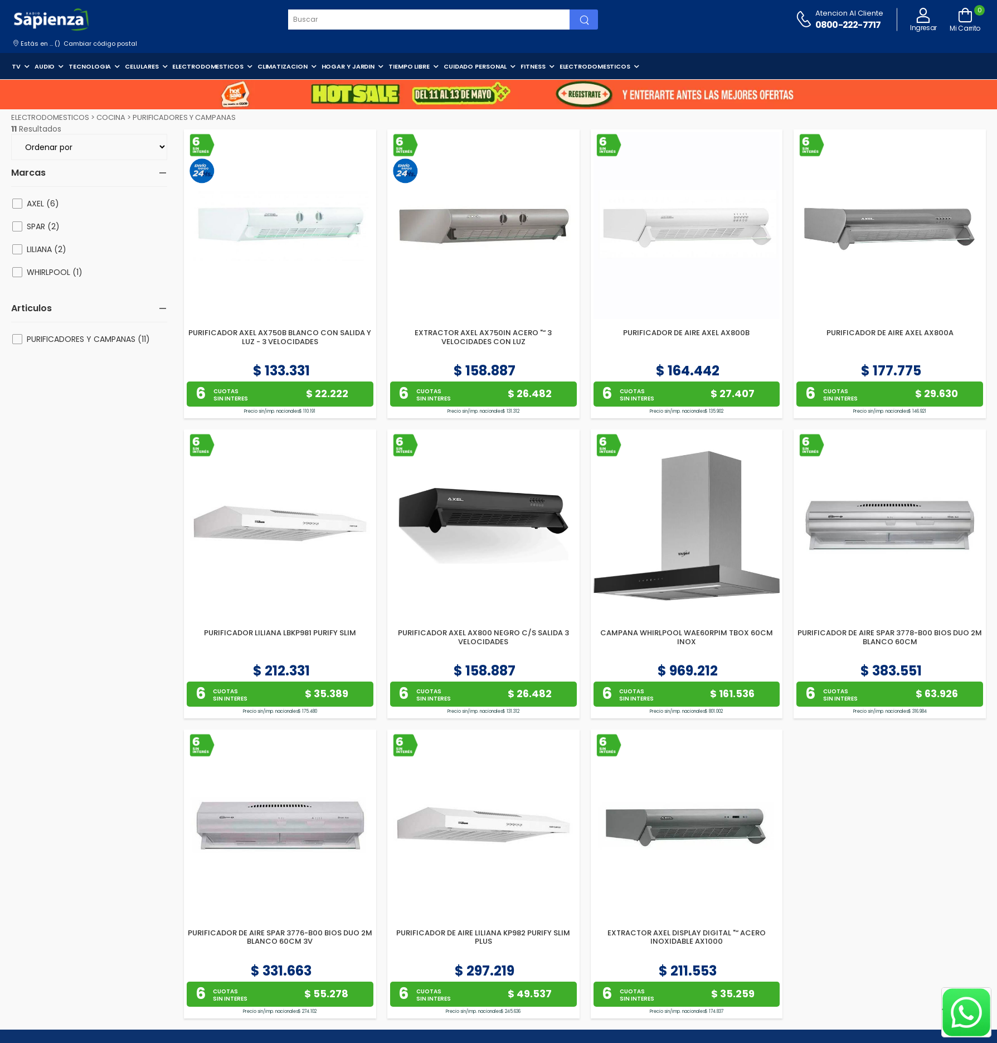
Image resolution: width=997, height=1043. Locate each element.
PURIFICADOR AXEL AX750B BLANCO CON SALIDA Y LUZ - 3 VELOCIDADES (279, 337)
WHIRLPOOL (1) (54, 272)
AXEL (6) (43, 203)
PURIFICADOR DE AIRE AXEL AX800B (686, 332)
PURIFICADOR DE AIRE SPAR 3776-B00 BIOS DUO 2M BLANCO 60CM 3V (280, 937)
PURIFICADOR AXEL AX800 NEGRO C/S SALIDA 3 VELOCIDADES (483, 637)
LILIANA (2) (46, 249)
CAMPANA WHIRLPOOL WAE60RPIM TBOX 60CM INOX (686, 637)
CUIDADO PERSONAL (475, 66)
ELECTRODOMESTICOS (207, 66)
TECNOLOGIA (90, 66)
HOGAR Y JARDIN (348, 66)
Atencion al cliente (849, 13)
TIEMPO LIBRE (409, 66)
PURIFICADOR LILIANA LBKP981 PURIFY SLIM (280, 632)
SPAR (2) (43, 226)
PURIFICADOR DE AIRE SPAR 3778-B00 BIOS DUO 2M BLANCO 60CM (889, 637)
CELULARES (141, 66)
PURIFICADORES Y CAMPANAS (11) (88, 339)
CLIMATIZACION (282, 66)
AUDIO (45, 66)
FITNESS (533, 66)
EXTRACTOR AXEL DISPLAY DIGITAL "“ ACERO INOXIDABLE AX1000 (686, 937)
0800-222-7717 (848, 24)
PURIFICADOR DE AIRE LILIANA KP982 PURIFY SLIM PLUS (483, 937)
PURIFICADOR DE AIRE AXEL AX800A (890, 332)
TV (16, 66)
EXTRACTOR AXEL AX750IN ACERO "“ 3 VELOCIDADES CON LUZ (483, 337)
